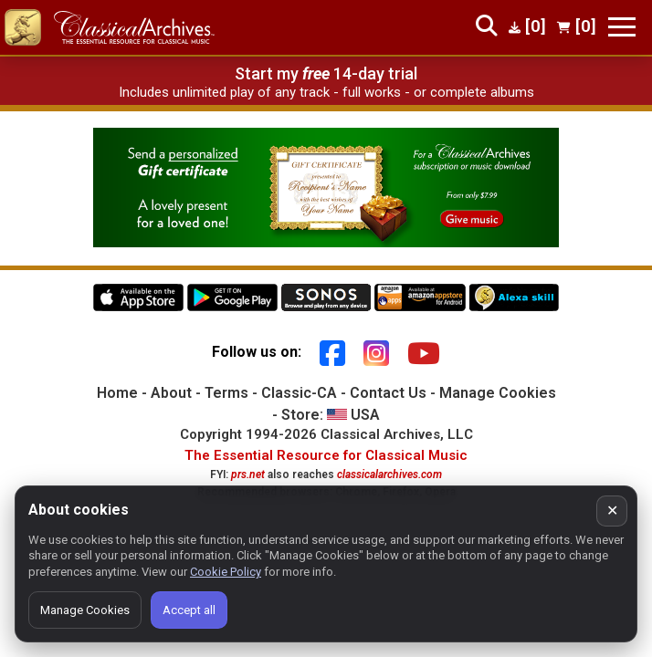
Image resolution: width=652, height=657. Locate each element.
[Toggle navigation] (621, 27)
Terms (226, 393)
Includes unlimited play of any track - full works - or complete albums (326, 92)
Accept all (189, 610)
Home (117, 393)
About (171, 393)
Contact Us (388, 393)
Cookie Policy (225, 572)
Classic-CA (299, 393)
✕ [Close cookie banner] (612, 510)
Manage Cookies (497, 393)
